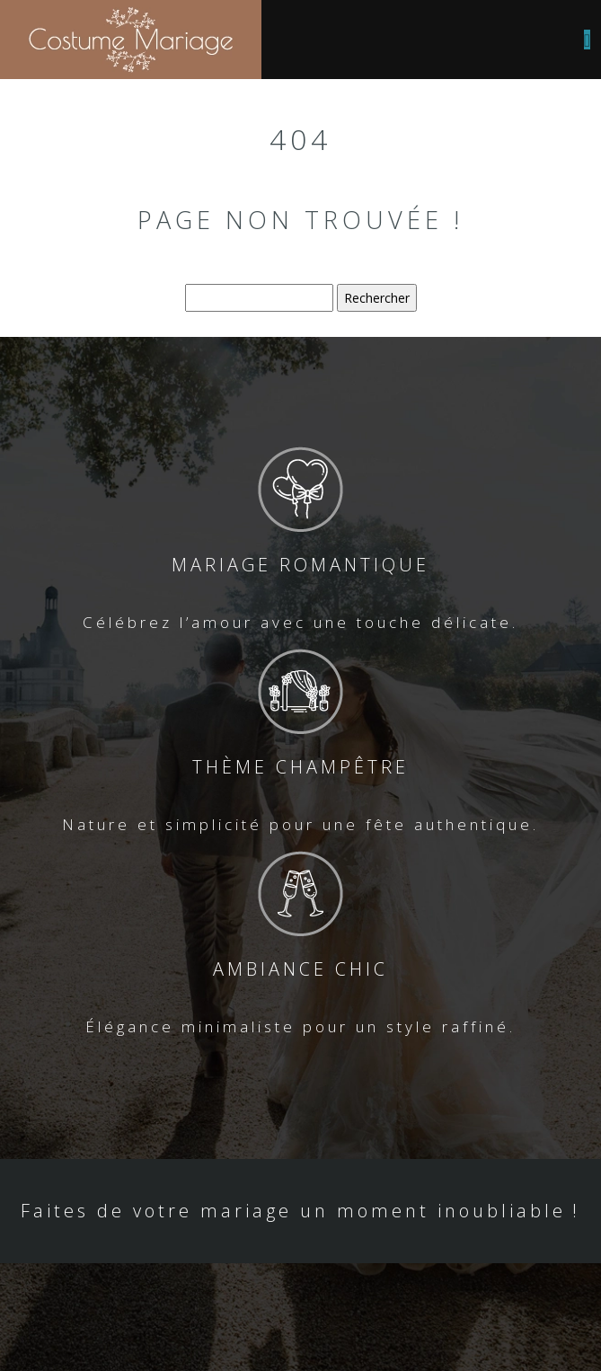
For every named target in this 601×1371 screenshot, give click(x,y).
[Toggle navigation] (587, 40)
